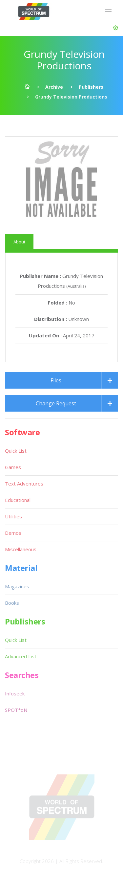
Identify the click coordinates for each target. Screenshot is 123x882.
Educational (18, 500)
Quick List (16, 450)
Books (12, 602)
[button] (115, 28)
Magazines (17, 586)
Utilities (13, 516)
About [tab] (19, 242)
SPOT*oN (16, 710)
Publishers (91, 87)
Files (56, 380)
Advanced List (20, 656)
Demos (13, 533)
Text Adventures (24, 483)
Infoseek (15, 693)
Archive (54, 87)
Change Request (56, 403)
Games (13, 467)
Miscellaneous (20, 549)
